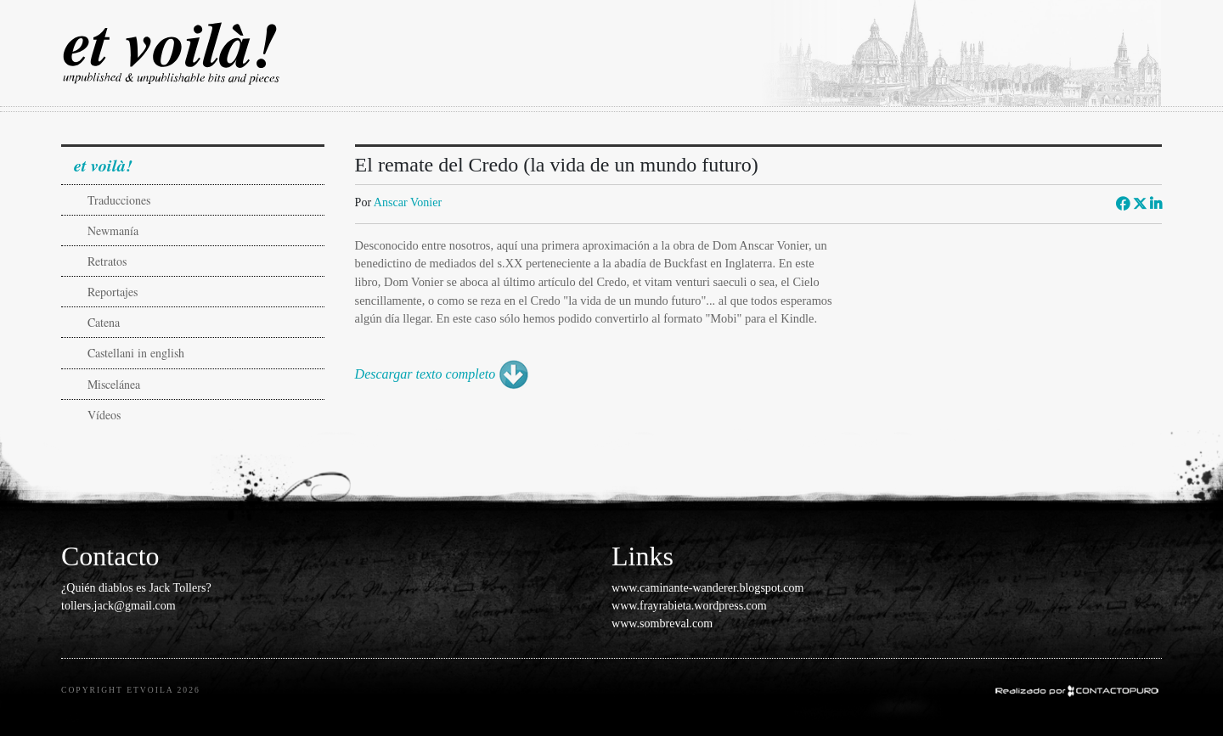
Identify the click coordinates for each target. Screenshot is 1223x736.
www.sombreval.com (662, 623)
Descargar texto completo (425, 374)
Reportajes (112, 292)
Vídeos (104, 415)
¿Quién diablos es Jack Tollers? (136, 587)
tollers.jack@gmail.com (118, 605)
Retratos (107, 261)
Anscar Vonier (408, 202)
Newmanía (112, 230)
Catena (103, 322)
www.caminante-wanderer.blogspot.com (708, 587)
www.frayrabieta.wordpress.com (689, 605)
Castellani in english (135, 353)
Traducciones (118, 200)
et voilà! (103, 165)
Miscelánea (113, 384)
